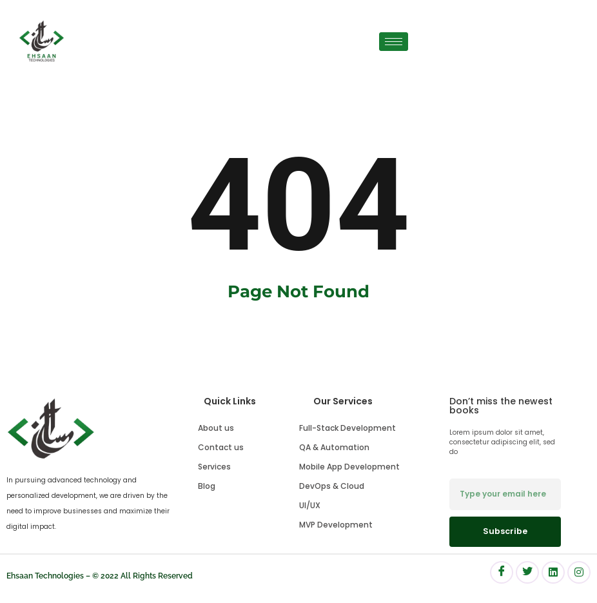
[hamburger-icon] (393, 41)
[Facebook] (501, 572)
